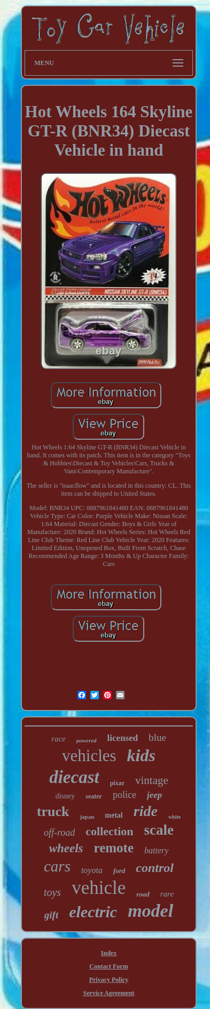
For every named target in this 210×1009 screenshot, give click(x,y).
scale (159, 830)
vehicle (99, 887)
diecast (74, 777)
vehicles (89, 755)
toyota (92, 870)
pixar (117, 783)
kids (141, 755)
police (124, 794)
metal (113, 815)
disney (65, 796)
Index (108, 953)
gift (51, 915)
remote (114, 848)
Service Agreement (108, 993)
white (174, 817)
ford (119, 871)
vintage (151, 780)
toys (52, 892)
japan (87, 816)
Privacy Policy (109, 979)
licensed (122, 738)
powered (86, 740)
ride (146, 811)
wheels (66, 848)
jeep (154, 795)
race (58, 738)
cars (57, 866)
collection (109, 831)
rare (167, 894)
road (143, 894)
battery (156, 850)
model (150, 911)
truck (53, 811)
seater (93, 796)
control (155, 868)
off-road (59, 832)
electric (93, 912)
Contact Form (108, 966)
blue (157, 737)
